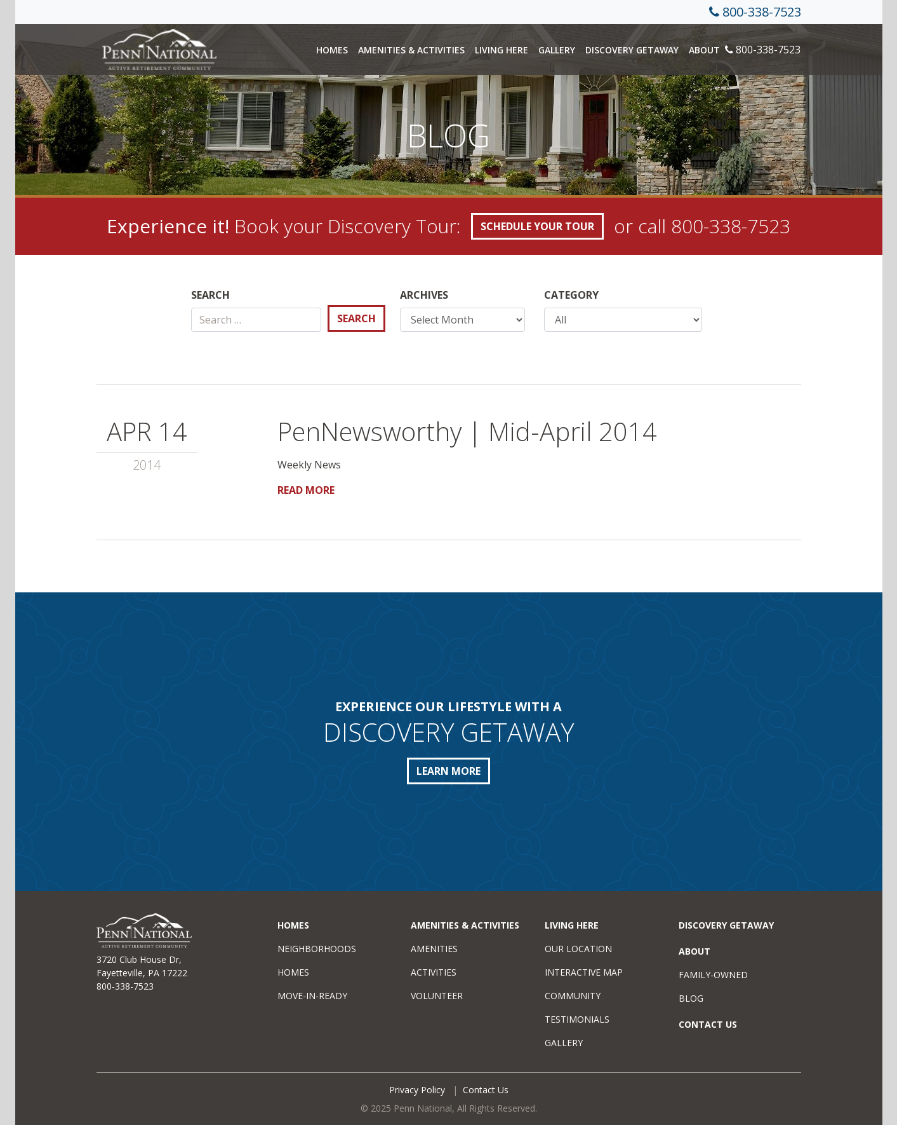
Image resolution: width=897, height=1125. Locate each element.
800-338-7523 (761, 11)
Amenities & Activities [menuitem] (465, 925)
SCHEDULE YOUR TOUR (537, 226)
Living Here (501, 50)
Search (210, 295)
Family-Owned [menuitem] (713, 975)
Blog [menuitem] (691, 998)
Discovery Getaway (632, 50)
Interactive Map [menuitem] (584, 972)
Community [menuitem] (573, 996)
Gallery (556, 50)
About (704, 50)
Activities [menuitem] (433, 972)
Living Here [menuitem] (572, 925)
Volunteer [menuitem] (437, 996)
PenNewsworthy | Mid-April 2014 (467, 431)
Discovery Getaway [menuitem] (726, 925)
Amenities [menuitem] (434, 949)
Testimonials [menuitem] (577, 1019)
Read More (306, 490)
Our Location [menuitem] (578, 949)
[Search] (256, 320)
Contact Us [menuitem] (708, 1024)
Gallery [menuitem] (564, 1043)
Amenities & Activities (411, 50)
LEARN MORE (448, 771)
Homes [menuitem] (293, 925)
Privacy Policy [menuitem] (417, 1090)
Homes (332, 50)
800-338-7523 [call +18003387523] (730, 226)
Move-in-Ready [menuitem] (312, 996)
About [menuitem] (694, 951)
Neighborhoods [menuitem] (316, 949)
